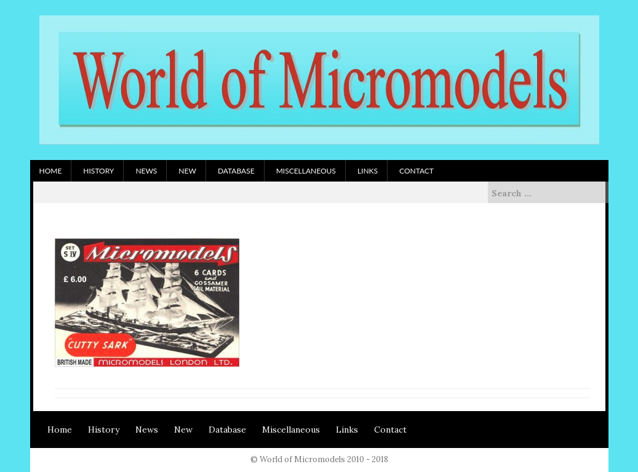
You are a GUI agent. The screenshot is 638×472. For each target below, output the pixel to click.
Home (50, 170)
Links (367, 170)
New (187, 170)
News (146, 170)
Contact (416, 170)
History (98, 170)
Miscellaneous (306, 170)
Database (236, 170)
